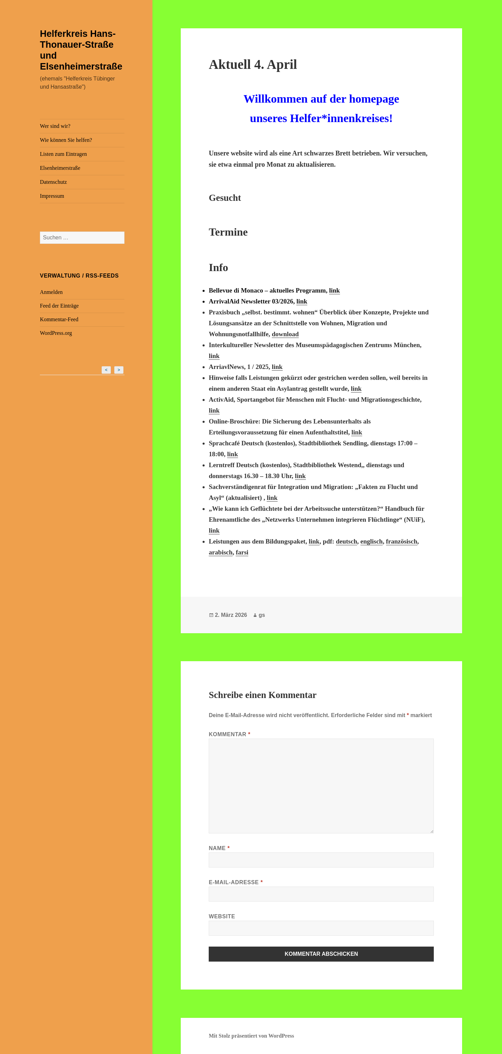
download (285, 334)
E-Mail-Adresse (236, 882)
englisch (371, 541)
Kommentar (229, 734)
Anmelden (51, 292)
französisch (401, 541)
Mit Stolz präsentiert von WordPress (251, 1036)
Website (222, 916)
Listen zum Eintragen (63, 154)
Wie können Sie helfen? (66, 140)
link (334, 290)
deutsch (346, 541)
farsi (242, 552)
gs (262, 615)
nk (358, 432)
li (353, 432)
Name (219, 848)
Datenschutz (53, 182)
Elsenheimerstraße (60, 168)
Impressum (52, 196)
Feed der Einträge (59, 306)
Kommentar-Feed (59, 319)
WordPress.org (56, 333)
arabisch (221, 552)
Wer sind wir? (55, 126)
